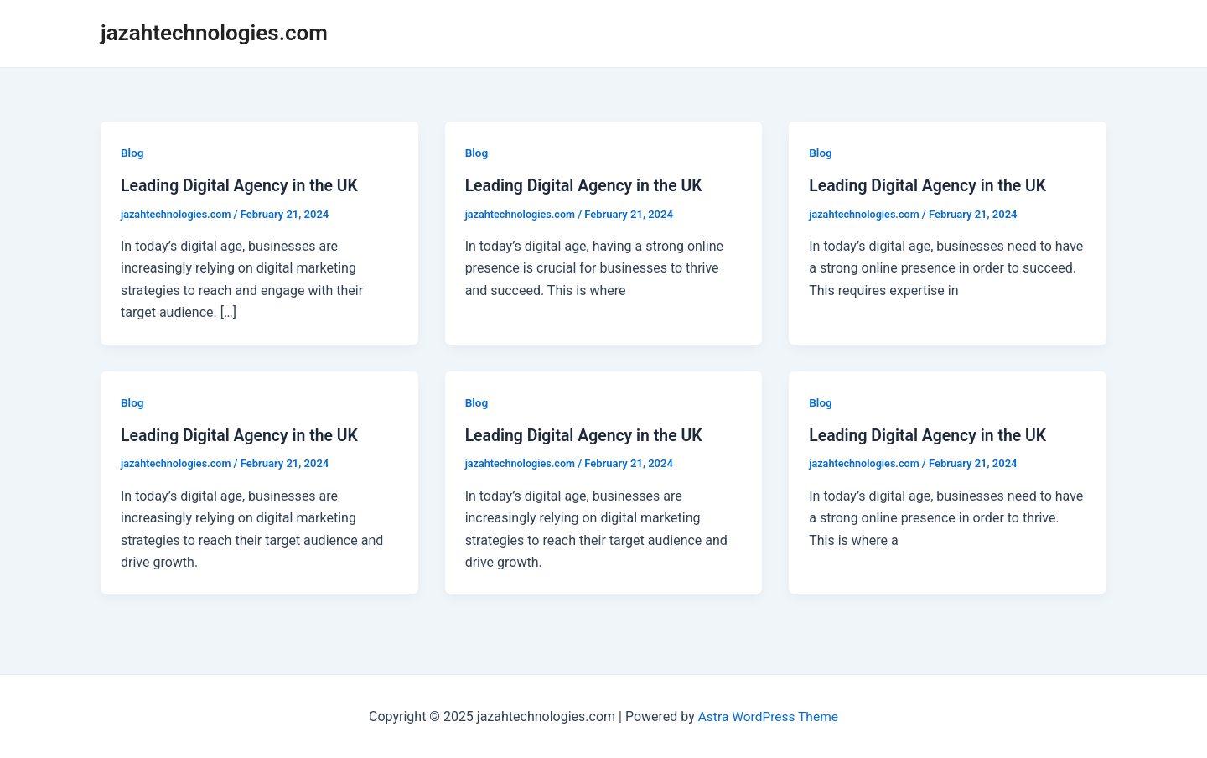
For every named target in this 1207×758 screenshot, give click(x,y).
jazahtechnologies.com (214, 32)
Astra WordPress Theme (768, 716)
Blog (132, 152)
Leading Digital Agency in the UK (243, 185)
